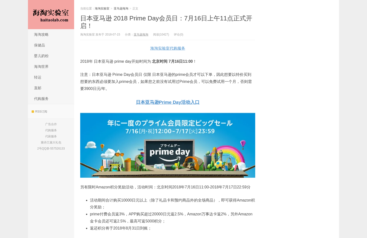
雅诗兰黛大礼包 (51, 142)
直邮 (37, 88)
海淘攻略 (41, 34)
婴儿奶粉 (41, 56)
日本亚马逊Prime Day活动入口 (168, 102)
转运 (37, 77)
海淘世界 (41, 66)
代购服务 (41, 99)
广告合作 (51, 124)
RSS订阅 (39, 111)
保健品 (39, 45)
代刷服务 (51, 136)
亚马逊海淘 (121, 8)
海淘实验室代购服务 (167, 48)
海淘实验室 (51, 14)
